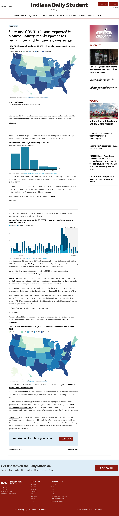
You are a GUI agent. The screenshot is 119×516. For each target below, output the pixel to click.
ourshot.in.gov (36, 274)
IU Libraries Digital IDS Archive (59, 496)
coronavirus (13, 26)
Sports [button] (42, 16)
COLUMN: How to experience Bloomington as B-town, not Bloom (102, 179)
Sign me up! (106, 467)
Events (52, 489)
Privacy (33, 498)
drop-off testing (28, 264)
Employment (34, 491)
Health (52, 491)
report (25, 391)
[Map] (43, 354)
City (99, 45)
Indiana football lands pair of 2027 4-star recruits (104, 122)
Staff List (33, 487)
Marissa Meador (17, 102)
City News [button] (32, 16)
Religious (53, 494)
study (16, 288)
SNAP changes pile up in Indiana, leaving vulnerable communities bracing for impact (104, 69)
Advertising (34, 496)
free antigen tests (52, 264)
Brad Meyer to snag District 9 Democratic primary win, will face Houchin (103, 88)
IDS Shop (53, 484)
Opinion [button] (59, 16)
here (53, 196)
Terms (32, 501)
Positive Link (14, 417)
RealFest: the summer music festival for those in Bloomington (101, 136)
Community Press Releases (58, 498)
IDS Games (54, 487)
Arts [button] (50, 16)
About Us (33, 484)
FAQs (32, 494)
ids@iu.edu (4, 489)
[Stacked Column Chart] (43, 157)
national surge (24, 118)
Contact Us (34, 489)
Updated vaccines (15, 278)
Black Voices (71, 16)
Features (81, 16)
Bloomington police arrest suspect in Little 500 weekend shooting (102, 80)
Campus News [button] (18, 16)
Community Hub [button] (93, 16)
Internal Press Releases (57, 501)
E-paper (115, 8)
